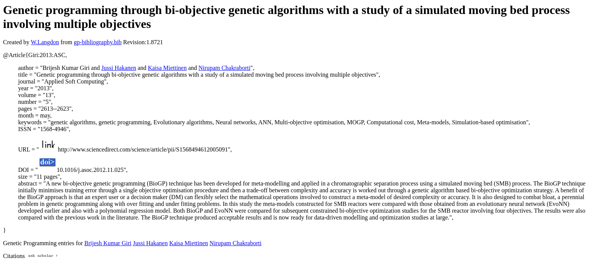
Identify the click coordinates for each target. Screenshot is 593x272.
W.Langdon (45, 42)
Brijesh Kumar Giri (107, 243)
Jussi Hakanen (118, 68)
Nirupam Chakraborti (224, 68)
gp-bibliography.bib (98, 42)
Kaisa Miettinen (167, 68)
